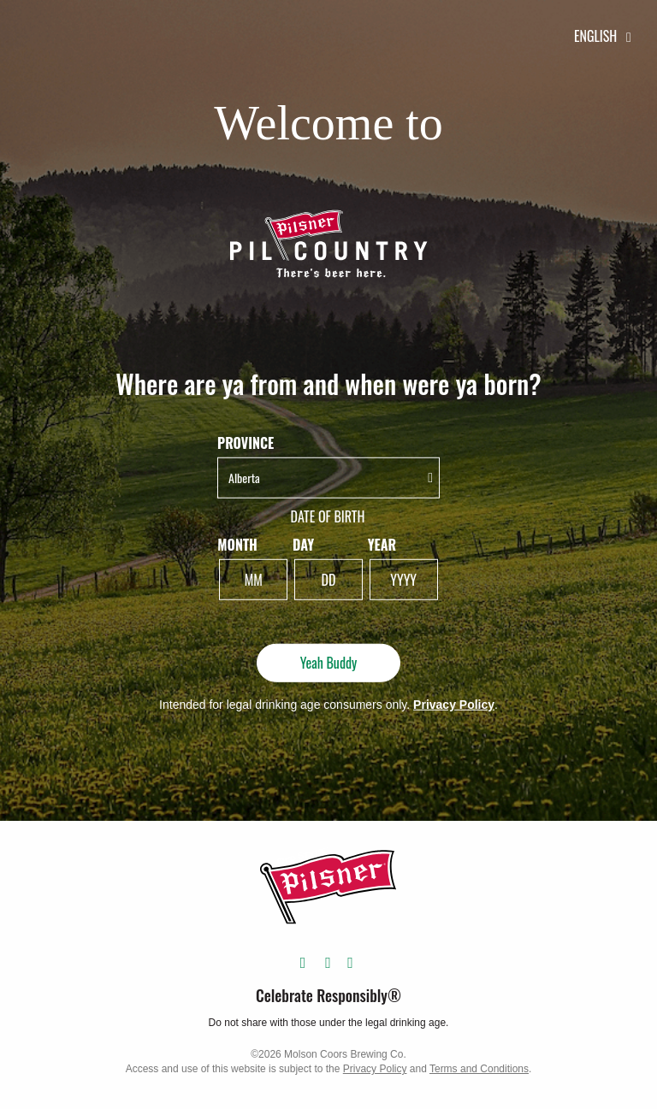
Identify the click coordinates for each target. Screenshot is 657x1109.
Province (245, 443)
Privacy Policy (453, 704)
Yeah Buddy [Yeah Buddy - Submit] (329, 662)
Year (382, 545)
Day (303, 545)
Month (237, 545)
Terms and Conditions (479, 1069)
